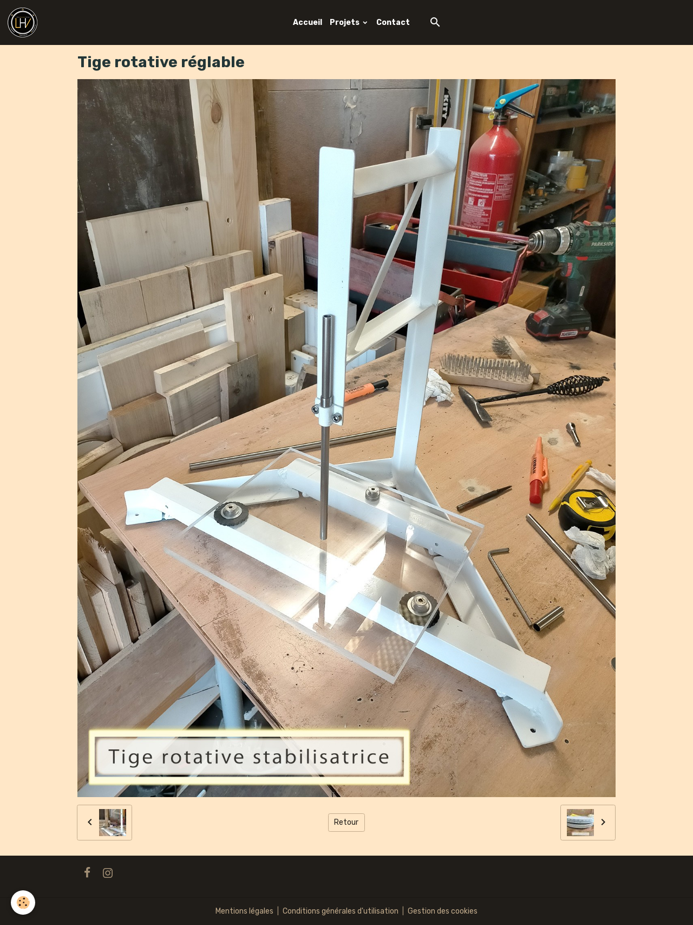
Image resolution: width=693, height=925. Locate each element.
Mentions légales (244, 911)
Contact (393, 22)
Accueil (307, 22)
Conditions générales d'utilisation (340, 911)
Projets (345, 22)
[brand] (24, 22)
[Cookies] (23, 902)
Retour (346, 822)
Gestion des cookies (443, 911)
